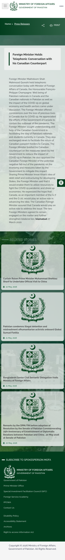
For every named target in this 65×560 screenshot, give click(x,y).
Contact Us (9, 507)
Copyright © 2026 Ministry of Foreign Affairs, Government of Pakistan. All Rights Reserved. (32, 547)
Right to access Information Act (19, 532)
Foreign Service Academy (16, 497)
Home (8, 24)
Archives (8, 526)
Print (55, 25)
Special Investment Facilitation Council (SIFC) (25, 491)
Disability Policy (11, 516)
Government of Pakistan (15, 480)
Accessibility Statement (15, 521)
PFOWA (7, 502)
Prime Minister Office (14, 485)
